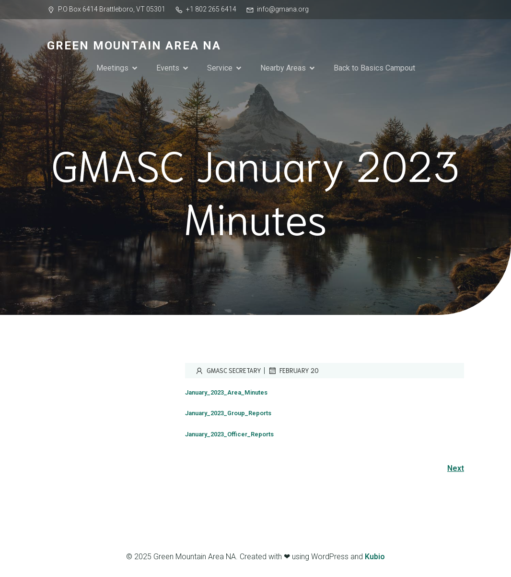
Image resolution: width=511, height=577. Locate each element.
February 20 (293, 370)
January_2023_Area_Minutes (226, 392)
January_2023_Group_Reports (228, 413)
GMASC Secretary (228, 370)
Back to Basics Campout (374, 67)
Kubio (375, 556)
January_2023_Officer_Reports (229, 434)
